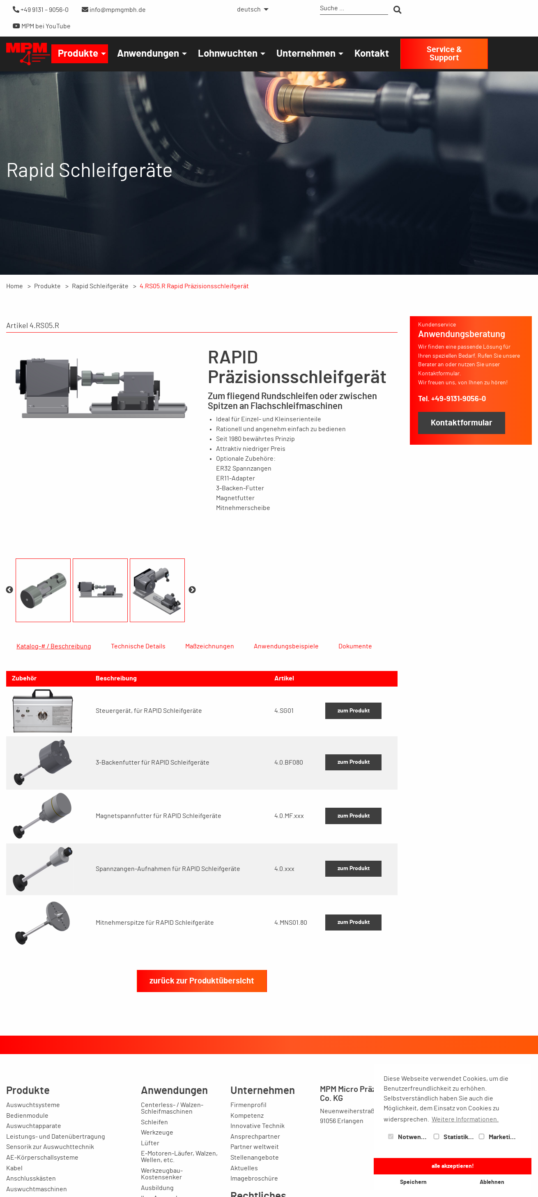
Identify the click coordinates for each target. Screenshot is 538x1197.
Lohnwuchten (228, 54)
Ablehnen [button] (492, 1182)
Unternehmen (306, 54)
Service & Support (444, 54)
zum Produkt (354, 770)
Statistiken (455, 1137)
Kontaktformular (461, 423)
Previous (9, 590)
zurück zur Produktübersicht (201, 1040)
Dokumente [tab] (355, 646)
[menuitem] (250, 9)
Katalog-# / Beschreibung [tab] (53, 646)
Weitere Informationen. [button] (465, 1119)
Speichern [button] (413, 1182)
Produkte (78, 54)
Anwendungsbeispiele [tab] (286, 646)
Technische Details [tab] (138, 646)
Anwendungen (148, 54)
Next (192, 590)
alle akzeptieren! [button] (453, 1166)
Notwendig (409, 1137)
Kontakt (371, 54)
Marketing (498, 1137)
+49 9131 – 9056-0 (41, 9)
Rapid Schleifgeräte (100, 286)
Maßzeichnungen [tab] (209, 646)
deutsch (249, 9)
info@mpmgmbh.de (114, 9)
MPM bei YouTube (42, 26)
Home (14, 286)
